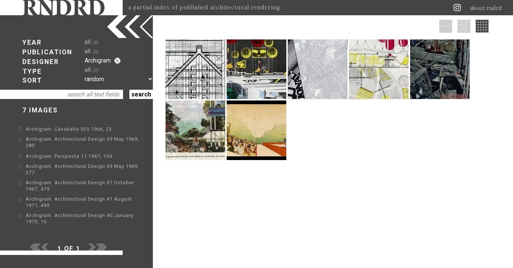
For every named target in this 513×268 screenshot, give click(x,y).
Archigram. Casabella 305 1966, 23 (69, 129)
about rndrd (486, 8)
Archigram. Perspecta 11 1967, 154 (69, 156)
